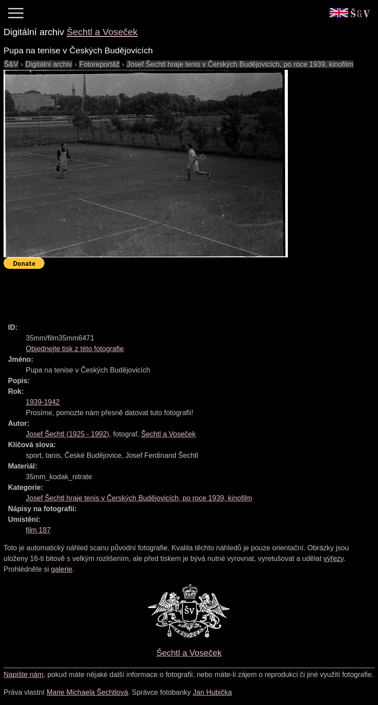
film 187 (38, 530)
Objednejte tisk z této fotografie (75, 348)
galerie (61, 569)
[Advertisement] (165, 292)
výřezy (333, 558)
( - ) (67, 434)
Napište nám (24, 674)
